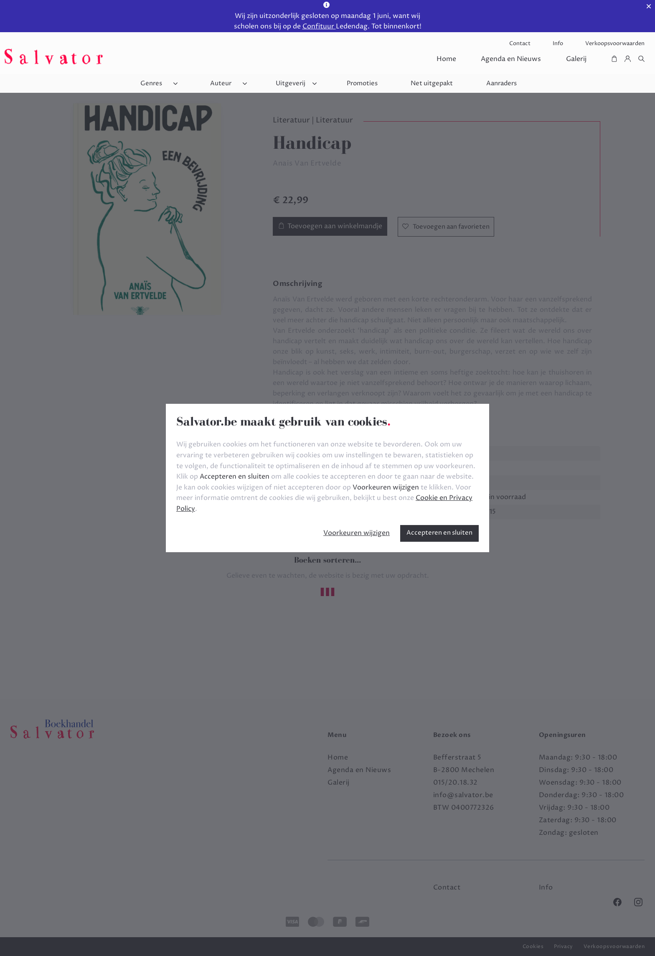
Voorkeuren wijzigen (356, 533)
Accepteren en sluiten (439, 532)
